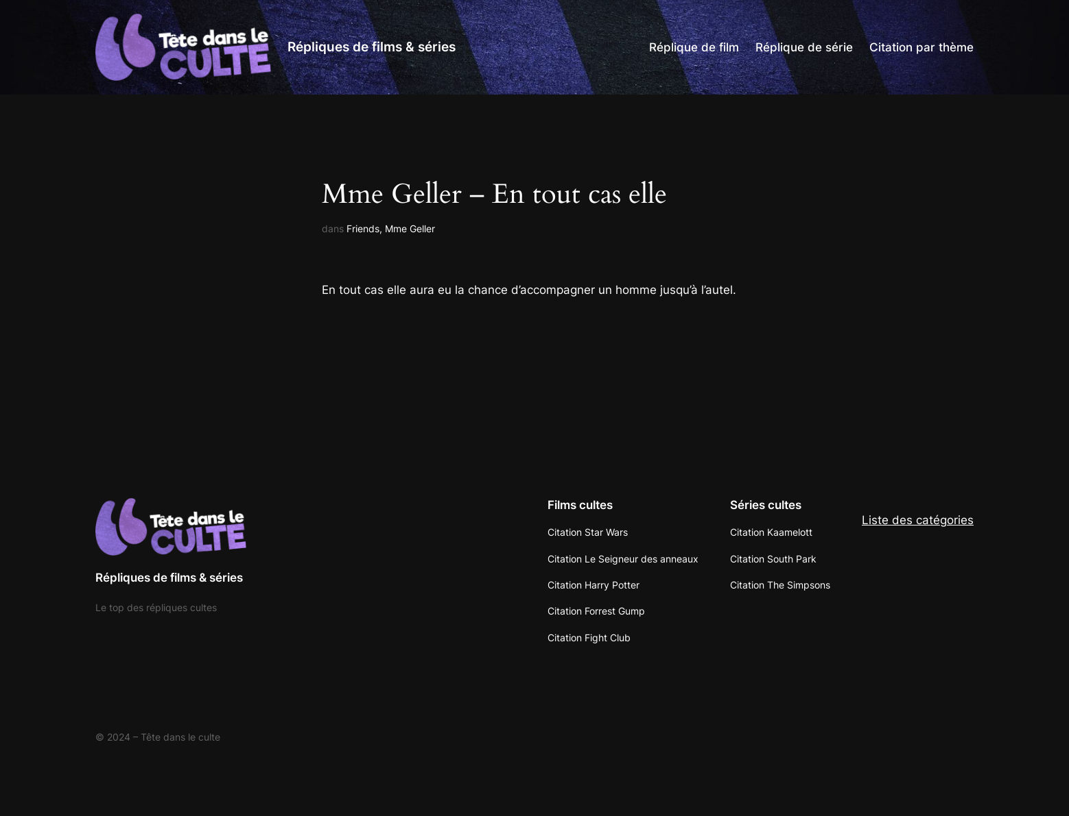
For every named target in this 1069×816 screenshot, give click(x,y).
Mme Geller (410, 228)
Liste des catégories (918, 520)
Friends (362, 228)
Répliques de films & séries (371, 46)
